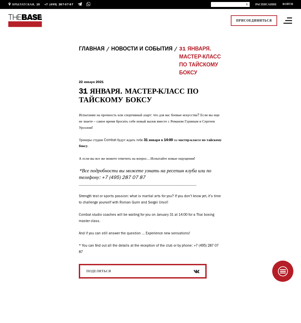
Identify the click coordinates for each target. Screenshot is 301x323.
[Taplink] (282, 271)
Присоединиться (254, 20)
